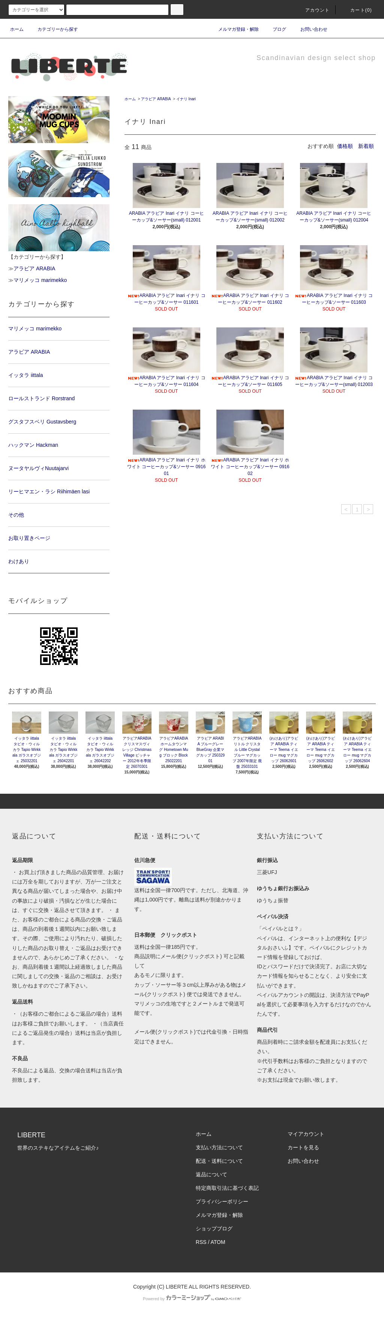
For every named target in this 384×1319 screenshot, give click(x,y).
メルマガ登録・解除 (234, 29)
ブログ (275, 29)
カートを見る (303, 1147)
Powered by (192, 1298)
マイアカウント (306, 1134)
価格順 (345, 146)
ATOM (218, 1242)
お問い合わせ (309, 29)
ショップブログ (214, 1229)
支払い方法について (219, 1147)
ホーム (17, 29)
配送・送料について (219, 1161)
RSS (201, 1242)
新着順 (366, 146)
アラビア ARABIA (156, 99)
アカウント (313, 10)
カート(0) (356, 10)
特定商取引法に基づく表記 (227, 1188)
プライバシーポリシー (222, 1201)
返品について (211, 1174)
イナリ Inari (186, 99)
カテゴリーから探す (53, 29)
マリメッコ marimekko (40, 280)
